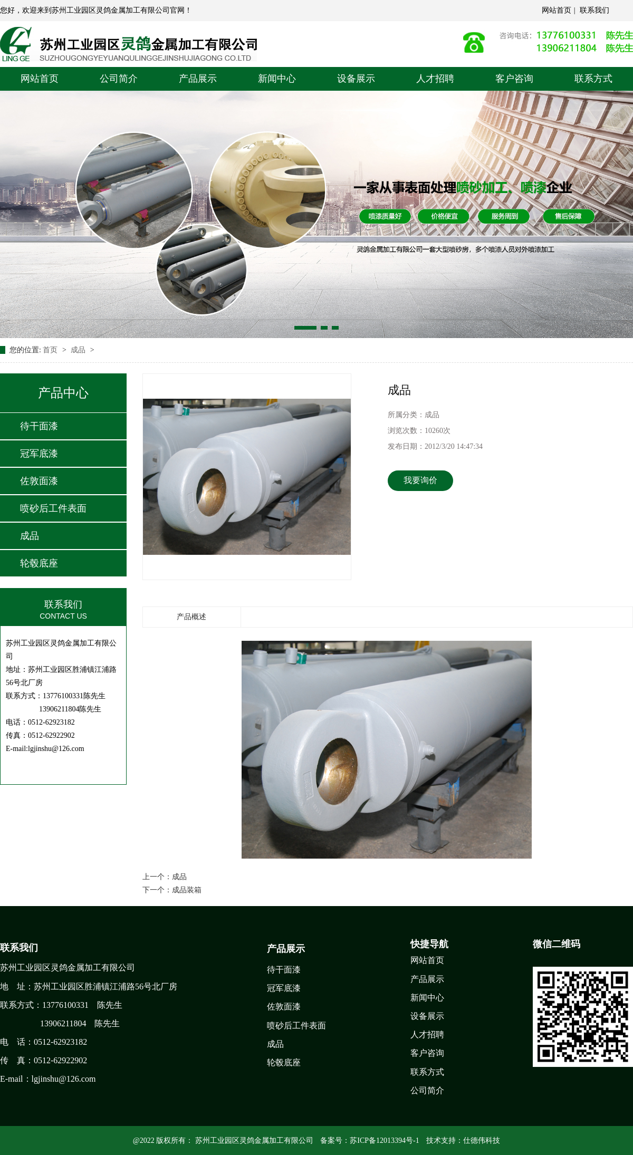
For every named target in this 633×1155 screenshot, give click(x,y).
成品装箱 (187, 890)
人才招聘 (435, 78)
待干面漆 (39, 426)
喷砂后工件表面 (53, 508)
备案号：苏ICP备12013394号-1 (369, 1140)
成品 (79, 350)
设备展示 (356, 78)
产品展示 (198, 78)
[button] (305, 328)
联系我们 (594, 10)
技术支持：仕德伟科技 (463, 1140)
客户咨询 (514, 78)
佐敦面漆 (39, 481)
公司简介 (119, 78)
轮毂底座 (39, 563)
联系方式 (593, 78)
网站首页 (556, 10)
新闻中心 (277, 78)
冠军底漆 (39, 453)
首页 (51, 350)
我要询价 (420, 480)
